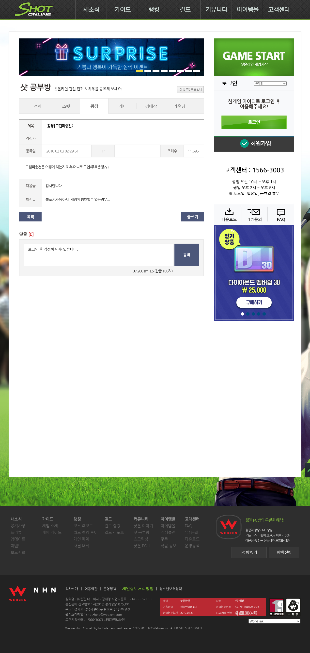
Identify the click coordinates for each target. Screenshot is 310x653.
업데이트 (18, 539)
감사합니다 (54, 186)
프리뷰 (16, 532)
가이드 (122, 9)
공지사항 (18, 525)
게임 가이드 (52, 532)
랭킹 (153, 9)
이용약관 (91, 589)
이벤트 (16, 545)
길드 (185, 9)
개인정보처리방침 (138, 588)
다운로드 (227, 214)
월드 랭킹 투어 (86, 532)
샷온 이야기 (143, 525)
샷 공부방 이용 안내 (190, 89)
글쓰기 (192, 217)
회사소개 (71, 589)
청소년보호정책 (170, 589)
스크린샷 (141, 539)
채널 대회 (81, 545)
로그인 (254, 122)
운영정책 (192, 545)
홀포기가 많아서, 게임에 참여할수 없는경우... (78, 199)
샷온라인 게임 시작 (254, 57)
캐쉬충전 (168, 532)
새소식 (91, 9)
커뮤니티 (216, 9)
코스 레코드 (83, 525)
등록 (186, 254)
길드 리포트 (114, 532)
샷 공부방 (141, 532)
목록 (30, 217)
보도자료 (18, 552)
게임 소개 (50, 525)
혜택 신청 (284, 552)
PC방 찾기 (249, 552)
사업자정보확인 (114, 619)
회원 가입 (254, 144)
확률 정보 (168, 545)
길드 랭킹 (112, 525)
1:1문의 (191, 532)
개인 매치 (81, 539)
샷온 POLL (142, 545)
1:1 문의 (254, 214)
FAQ (280, 214)
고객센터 (279, 9)
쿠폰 (164, 539)
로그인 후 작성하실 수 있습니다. (98, 255)
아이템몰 (247, 9)
